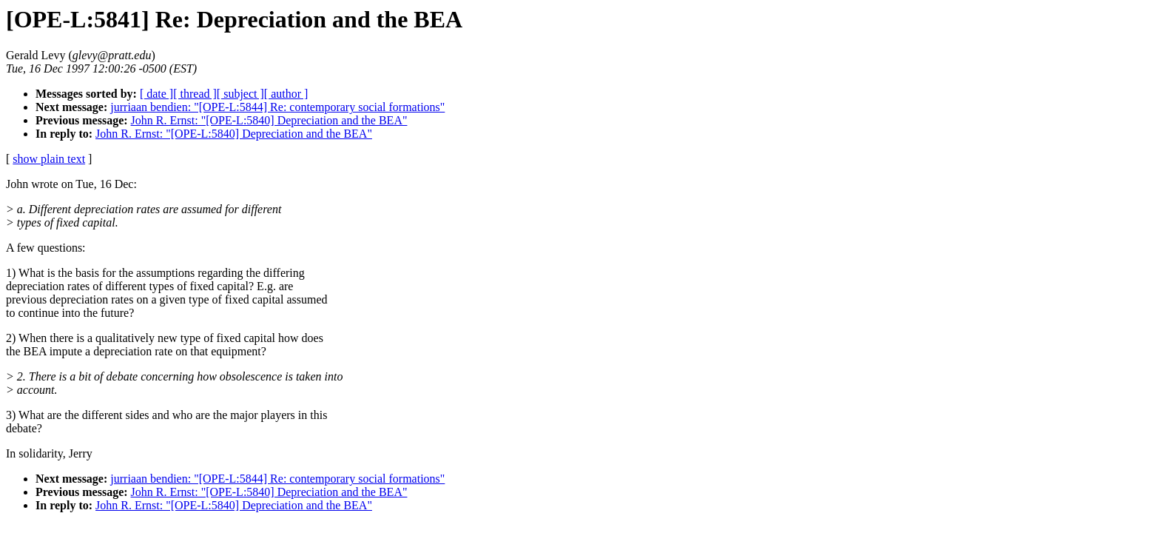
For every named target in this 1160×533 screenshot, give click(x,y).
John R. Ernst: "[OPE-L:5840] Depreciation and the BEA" (269, 120)
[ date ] (156, 93)
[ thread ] (195, 93)
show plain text (49, 158)
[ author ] (286, 93)
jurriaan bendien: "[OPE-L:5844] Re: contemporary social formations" (277, 107)
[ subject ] (240, 93)
